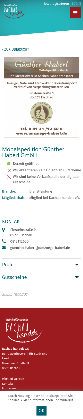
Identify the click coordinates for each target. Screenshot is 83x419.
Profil (8, 264)
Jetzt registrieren (56, 4)
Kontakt (7, 384)
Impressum (10, 388)
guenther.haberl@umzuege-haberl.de (40, 248)
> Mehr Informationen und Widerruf (47, 400)
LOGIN (76, 4)
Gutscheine (14, 277)
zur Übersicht (15, 49)
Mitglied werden (13, 379)
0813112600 (19, 241)
